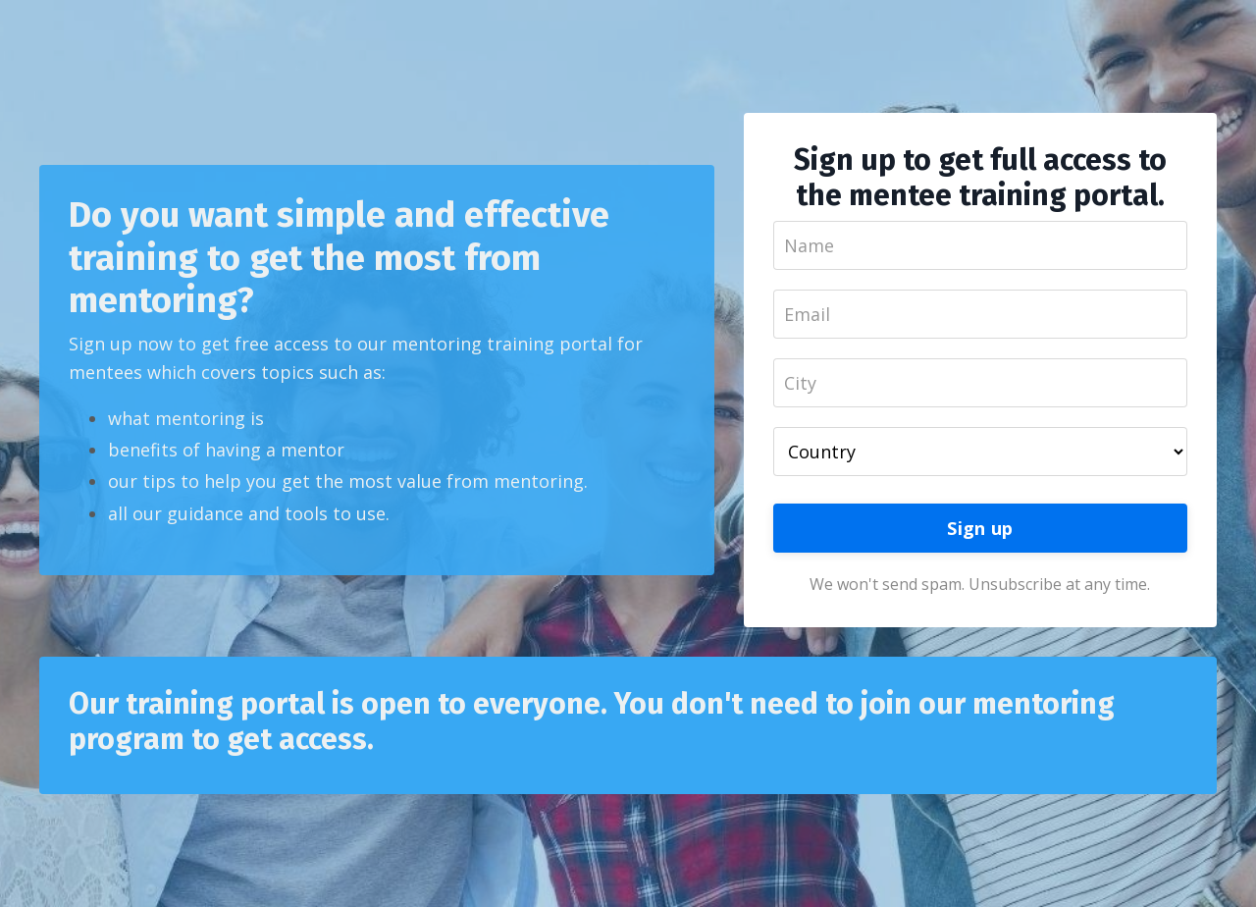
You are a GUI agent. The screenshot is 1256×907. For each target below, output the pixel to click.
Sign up (980, 528)
